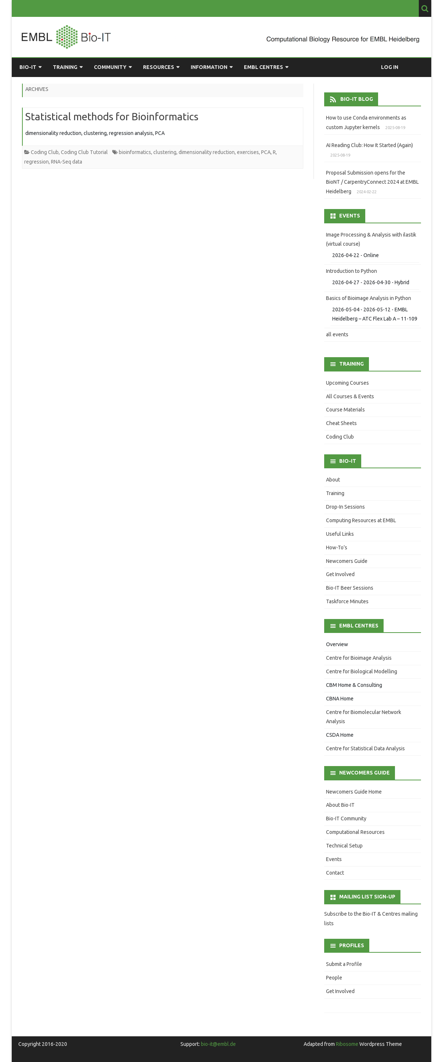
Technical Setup (344, 846)
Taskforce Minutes (347, 601)
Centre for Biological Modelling (361, 671)
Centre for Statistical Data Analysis (365, 748)
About (333, 480)
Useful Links (340, 534)
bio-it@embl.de (218, 1044)
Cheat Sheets (341, 423)
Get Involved (340, 574)
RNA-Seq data (66, 162)
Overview (337, 644)
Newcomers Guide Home (354, 792)
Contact (335, 873)
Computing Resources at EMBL (361, 520)
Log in (389, 67)
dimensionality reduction (207, 152)
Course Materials (345, 410)
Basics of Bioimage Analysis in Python (368, 298)
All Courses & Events (350, 396)
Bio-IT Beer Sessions (349, 588)
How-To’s (336, 547)
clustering (164, 152)
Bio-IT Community (346, 818)
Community (110, 67)
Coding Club (45, 152)
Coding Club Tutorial (84, 152)
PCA (266, 152)
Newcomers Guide (346, 561)
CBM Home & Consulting (354, 685)
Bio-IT (27, 67)
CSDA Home (340, 735)
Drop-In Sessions (345, 507)
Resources (158, 67)
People (334, 978)
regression (36, 162)
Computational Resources (355, 832)
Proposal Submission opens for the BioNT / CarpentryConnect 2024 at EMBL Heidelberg (372, 182)
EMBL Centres (263, 67)
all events (337, 334)
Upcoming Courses (347, 383)
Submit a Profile (344, 964)
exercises (248, 152)
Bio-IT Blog (356, 99)
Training (65, 67)
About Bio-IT (340, 805)
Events (334, 859)
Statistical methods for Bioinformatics (111, 116)
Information (209, 67)
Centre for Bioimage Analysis (359, 658)
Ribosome (347, 1044)
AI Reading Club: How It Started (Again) (369, 145)
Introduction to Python (351, 271)
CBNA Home (340, 699)
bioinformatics (135, 152)
